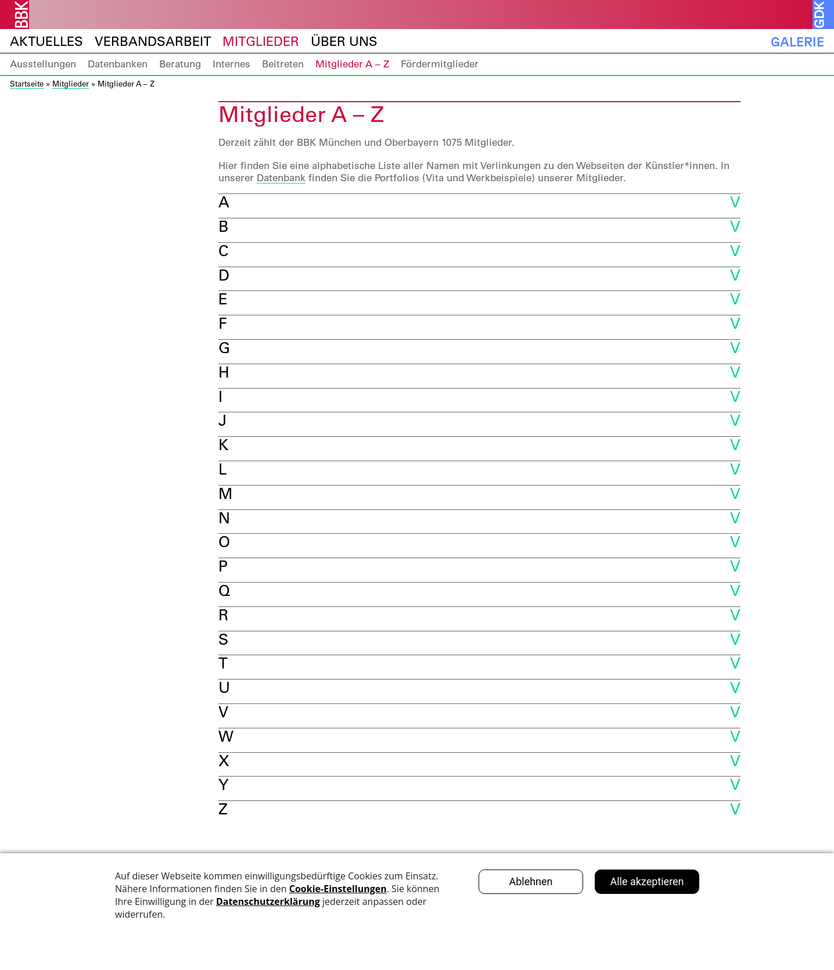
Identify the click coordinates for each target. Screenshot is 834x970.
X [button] (223, 760)
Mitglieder (260, 41)
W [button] (225, 736)
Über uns (344, 41)
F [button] (222, 323)
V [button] (223, 711)
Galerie (797, 41)
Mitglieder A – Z (352, 64)
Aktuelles (46, 41)
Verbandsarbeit (153, 41)
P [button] (223, 566)
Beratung (180, 64)
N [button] (224, 517)
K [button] (223, 444)
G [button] (224, 347)
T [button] (223, 663)
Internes (231, 64)
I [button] (220, 396)
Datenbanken (118, 64)
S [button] (223, 639)
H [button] (223, 372)
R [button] (223, 614)
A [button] (223, 201)
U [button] (224, 687)
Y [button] (223, 784)
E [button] (223, 298)
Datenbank (281, 178)
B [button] (223, 226)
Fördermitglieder (440, 64)
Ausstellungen (43, 64)
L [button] (222, 469)
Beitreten (283, 64)
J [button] (222, 420)
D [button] (223, 275)
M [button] (225, 493)
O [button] (224, 541)
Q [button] (224, 590)
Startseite (27, 83)
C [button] (223, 250)
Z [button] (223, 808)
